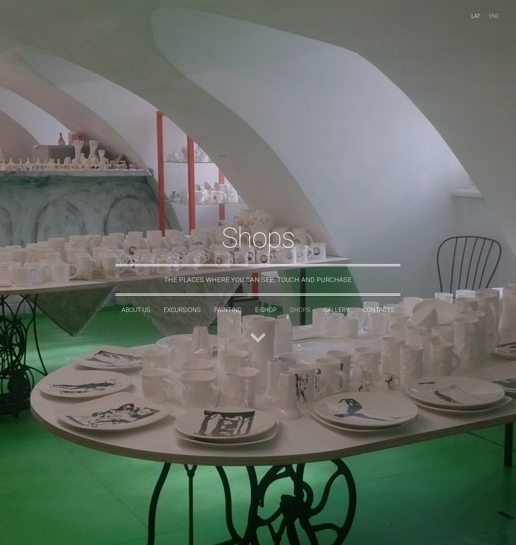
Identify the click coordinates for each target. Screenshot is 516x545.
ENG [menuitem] (494, 16)
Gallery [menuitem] (337, 309)
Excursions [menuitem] (182, 309)
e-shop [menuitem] (266, 309)
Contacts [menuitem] (378, 309)
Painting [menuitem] (228, 309)
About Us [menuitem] (136, 309)
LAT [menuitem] (476, 16)
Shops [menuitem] (300, 309)
